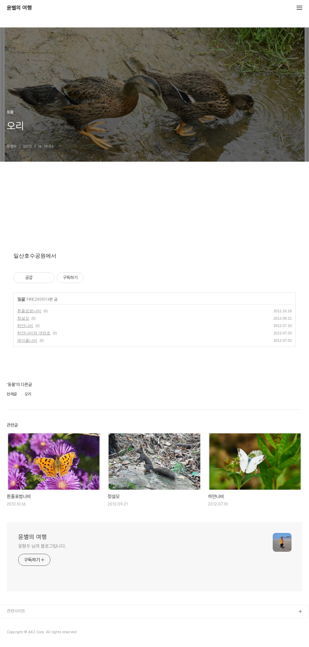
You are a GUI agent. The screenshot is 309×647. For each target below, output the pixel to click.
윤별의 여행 (19, 8)
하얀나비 (25, 325)
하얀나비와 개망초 (33, 333)
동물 (21, 299)
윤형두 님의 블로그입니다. (42, 546)
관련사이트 (16, 610)
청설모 (23, 318)
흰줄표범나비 (29, 311)
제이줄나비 (27, 340)
